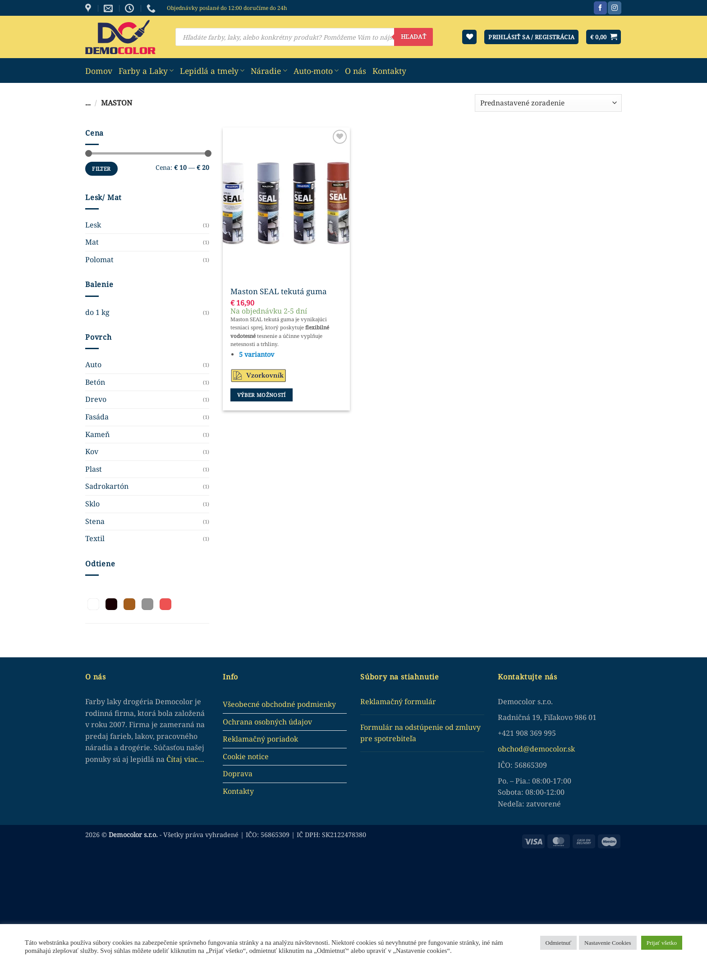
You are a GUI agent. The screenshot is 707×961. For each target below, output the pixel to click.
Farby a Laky (146, 70)
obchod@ (514, 749)
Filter (101, 168)
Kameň (97, 434)
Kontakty (389, 70)
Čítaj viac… (185, 759)
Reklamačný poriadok (260, 739)
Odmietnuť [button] (559, 942)
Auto (93, 364)
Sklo (92, 504)
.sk (570, 749)
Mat (92, 242)
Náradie (269, 70)
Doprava (237, 774)
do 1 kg (97, 312)
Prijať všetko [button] (662, 942)
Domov (98, 70)
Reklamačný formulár (398, 701)
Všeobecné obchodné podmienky (279, 704)
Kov (91, 451)
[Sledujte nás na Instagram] (614, 8)
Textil (95, 538)
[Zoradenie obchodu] (548, 103)
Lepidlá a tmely (212, 70)
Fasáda (97, 417)
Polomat (99, 259)
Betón (95, 382)
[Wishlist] (469, 37)
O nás (355, 70)
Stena (95, 521)
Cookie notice (246, 756)
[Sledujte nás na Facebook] (600, 8)
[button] (603, 37)
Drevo (95, 399)
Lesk (93, 225)
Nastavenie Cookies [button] (607, 942)
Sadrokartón (107, 486)
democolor (548, 749)
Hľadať (413, 36)
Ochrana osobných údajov (267, 722)
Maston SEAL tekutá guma (278, 291)
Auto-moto (316, 70)
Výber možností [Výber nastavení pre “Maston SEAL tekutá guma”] (261, 395)
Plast (93, 469)
